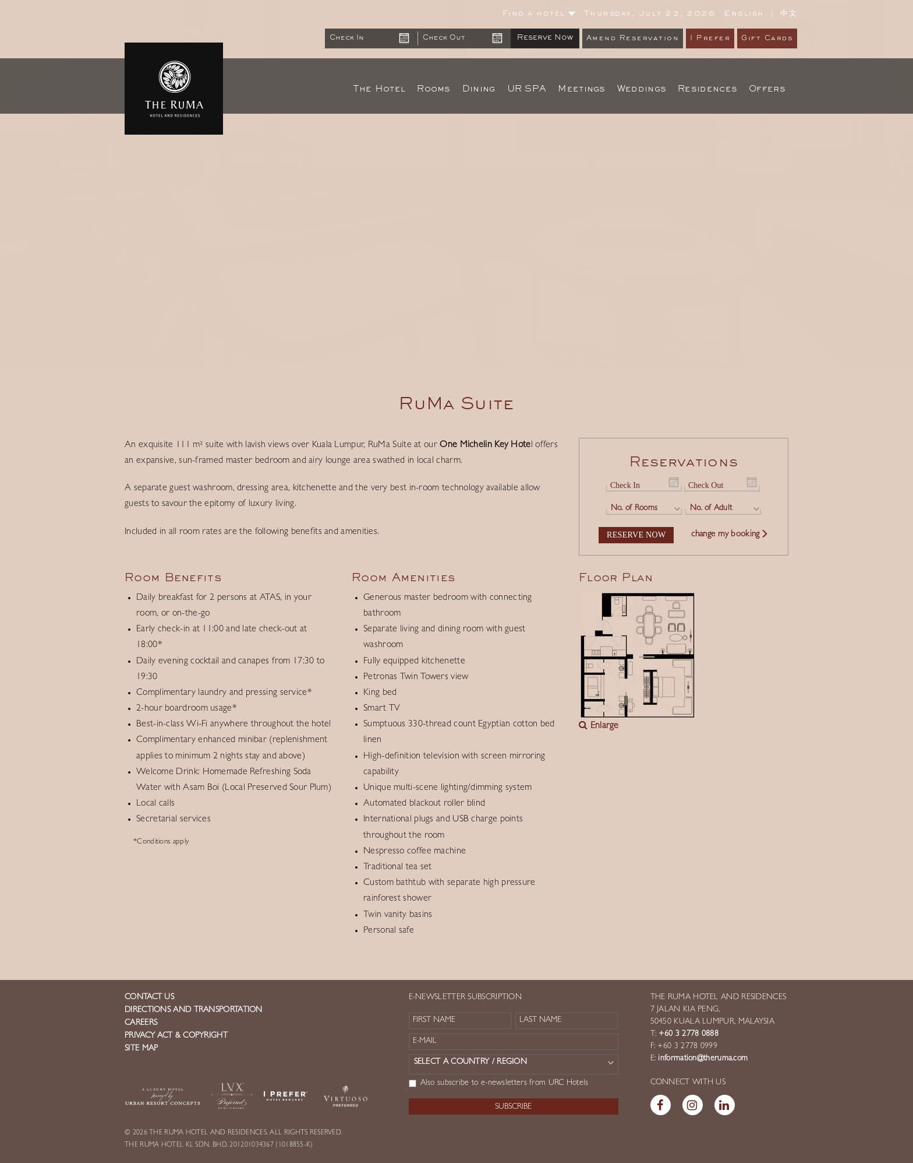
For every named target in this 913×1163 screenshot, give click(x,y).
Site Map (141, 1049)
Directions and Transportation (194, 1010)
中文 (788, 13)
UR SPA (527, 89)
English (744, 13)
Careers (141, 1023)
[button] (45, 183)
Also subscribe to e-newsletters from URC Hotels (499, 1083)
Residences (707, 89)
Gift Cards (767, 39)
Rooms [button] (434, 89)
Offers (767, 89)
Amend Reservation (633, 39)
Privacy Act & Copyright (176, 1036)
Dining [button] (479, 89)
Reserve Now (545, 37)
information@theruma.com (703, 1059)
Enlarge (599, 726)
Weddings (641, 89)
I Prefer (710, 39)
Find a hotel (538, 13)
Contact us (149, 997)
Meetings (581, 89)
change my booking (729, 534)
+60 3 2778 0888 (687, 1034)
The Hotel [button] (379, 89)
